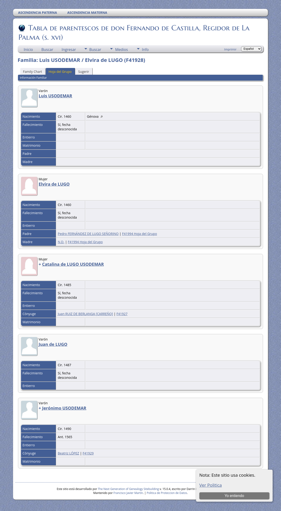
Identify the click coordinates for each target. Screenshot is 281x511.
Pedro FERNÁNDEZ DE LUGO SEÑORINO (88, 233)
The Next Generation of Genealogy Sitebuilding (128, 489)
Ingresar (69, 49)
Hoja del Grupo (60, 71)
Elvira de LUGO (54, 184)
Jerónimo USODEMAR (64, 408)
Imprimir (230, 49)
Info (145, 49)
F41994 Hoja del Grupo (139, 233)
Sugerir (83, 71)
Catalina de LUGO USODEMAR (73, 264)
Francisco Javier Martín (128, 493)
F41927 (121, 314)
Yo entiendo (234, 496)
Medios (121, 49)
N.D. (61, 242)
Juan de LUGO (53, 344)
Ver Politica (210, 485)
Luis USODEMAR (55, 96)
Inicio (28, 49)
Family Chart (32, 71)
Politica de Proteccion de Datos (167, 493)
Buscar (47, 49)
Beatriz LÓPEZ (68, 453)
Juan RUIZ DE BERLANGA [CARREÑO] (85, 314)
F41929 (88, 453)
